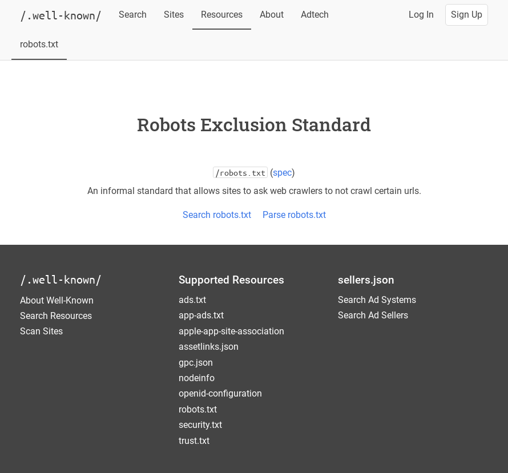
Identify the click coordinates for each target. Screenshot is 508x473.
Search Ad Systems (377, 299)
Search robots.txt (217, 214)
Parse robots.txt (294, 214)
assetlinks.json (209, 346)
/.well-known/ (61, 279)
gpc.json (196, 362)
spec (282, 172)
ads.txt (192, 299)
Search (133, 14)
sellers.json (366, 279)
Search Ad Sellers (373, 315)
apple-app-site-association (231, 331)
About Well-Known (57, 300)
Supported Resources (231, 279)
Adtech (315, 14)
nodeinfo (197, 378)
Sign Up (466, 14)
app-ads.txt (201, 315)
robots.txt (39, 44)
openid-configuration (220, 393)
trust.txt (194, 440)
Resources (222, 14)
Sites (174, 14)
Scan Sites (41, 331)
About (272, 14)
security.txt (200, 424)
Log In (421, 14)
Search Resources (56, 315)
